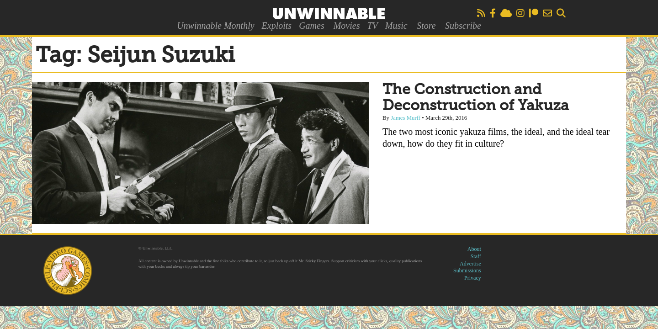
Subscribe (463, 26)
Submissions (467, 270)
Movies (347, 26)
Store (426, 26)
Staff (476, 256)
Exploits (277, 26)
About (474, 249)
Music (396, 26)
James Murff (405, 118)
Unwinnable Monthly (215, 26)
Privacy (472, 278)
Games (311, 26)
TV (372, 26)
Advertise (470, 263)
